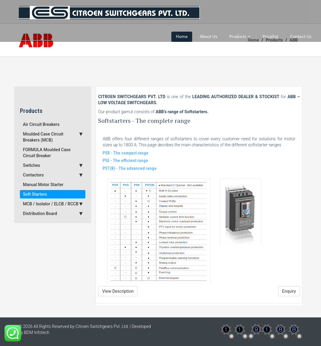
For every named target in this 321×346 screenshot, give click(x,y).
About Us (208, 36)
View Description (118, 291)
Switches (52, 165)
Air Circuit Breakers (41, 124)
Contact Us (300, 36)
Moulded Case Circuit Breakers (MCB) (52, 136)
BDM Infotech (36, 332)
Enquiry (289, 291)
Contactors (52, 175)
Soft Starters (35, 194)
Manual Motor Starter (43, 184)
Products (239, 36)
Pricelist (270, 36)
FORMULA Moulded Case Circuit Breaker (47, 152)
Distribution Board (52, 213)
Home (182, 36)
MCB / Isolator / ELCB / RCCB (52, 204)
